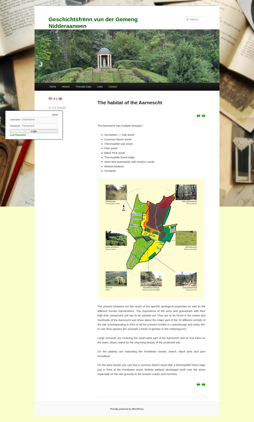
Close (55, 115)
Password (15, 126)
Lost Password (18, 135)
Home (53, 86)
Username (15, 119)
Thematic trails (83, 86)
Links (100, 86)
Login (34, 131)
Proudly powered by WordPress (127, 409)
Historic (66, 86)
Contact (113, 86)
